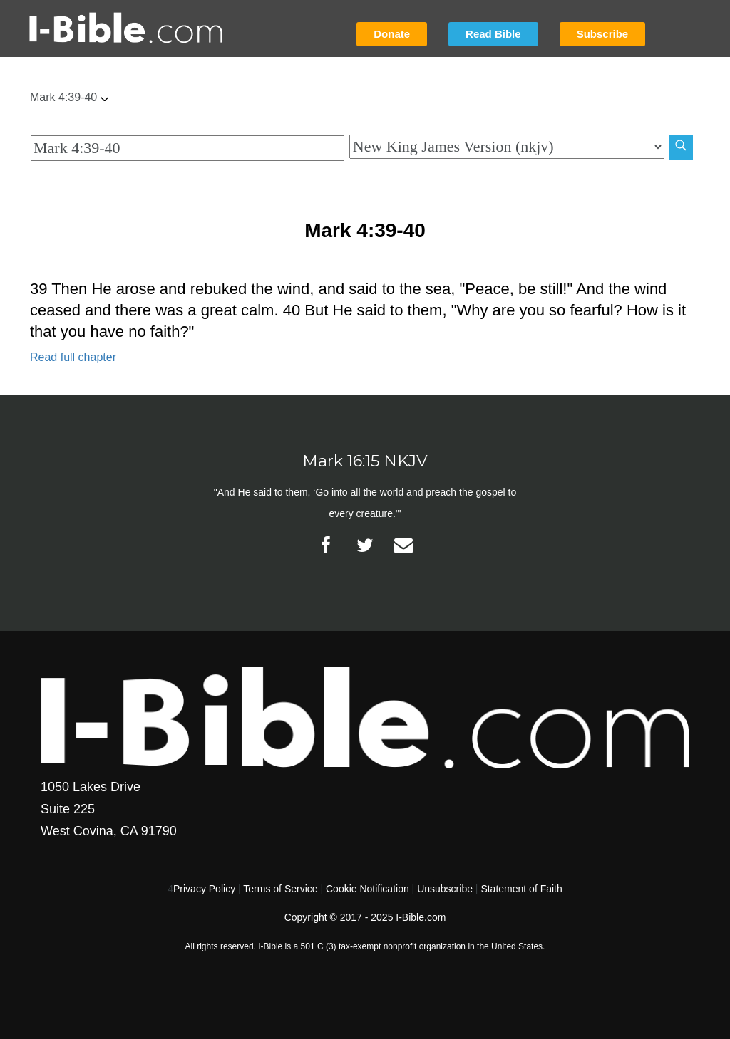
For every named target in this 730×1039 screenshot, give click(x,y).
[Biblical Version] (506, 147)
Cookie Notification (367, 888)
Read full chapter (73, 357)
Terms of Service (280, 888)
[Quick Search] (187, 148)
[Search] (681, 147)
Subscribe (603, 34)
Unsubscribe (445, 888)
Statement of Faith (521, 888)
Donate (392, 34)
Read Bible (493, 34)
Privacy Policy (204, 888)
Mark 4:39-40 (69, 97)
